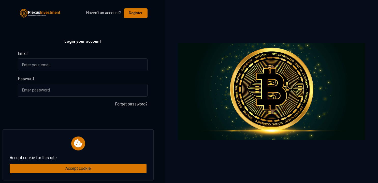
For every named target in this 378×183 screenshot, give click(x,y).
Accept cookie (78, 168)
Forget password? (131, 104)
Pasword (26, 78)
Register (135, 13)
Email (22, 53)
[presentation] (56, 121)
